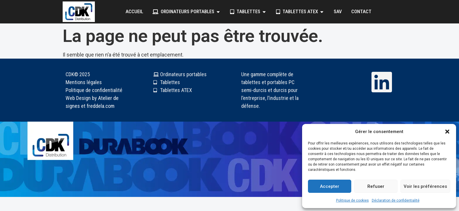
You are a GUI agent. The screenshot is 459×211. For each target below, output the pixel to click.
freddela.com (100, 106)
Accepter (329, 186)
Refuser (375, 186)
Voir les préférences (425, 186)
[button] (447, 132)
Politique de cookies (352, 200)
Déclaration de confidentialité (395, 200)
